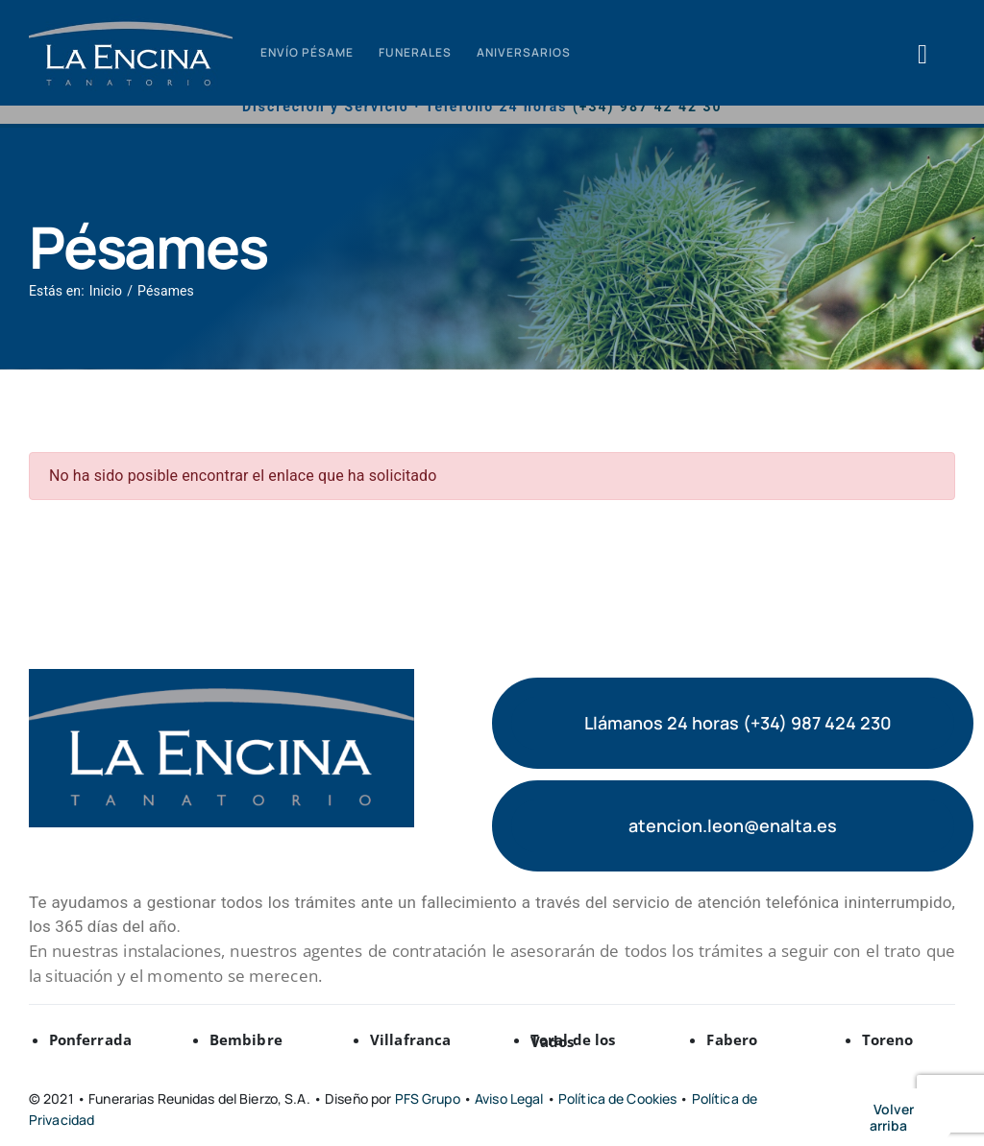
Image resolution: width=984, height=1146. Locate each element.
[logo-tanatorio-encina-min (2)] (131, 21)
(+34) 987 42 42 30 (648, 106)
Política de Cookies (619, 1098)
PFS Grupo (427, 1098)
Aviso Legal (511, 1098)
